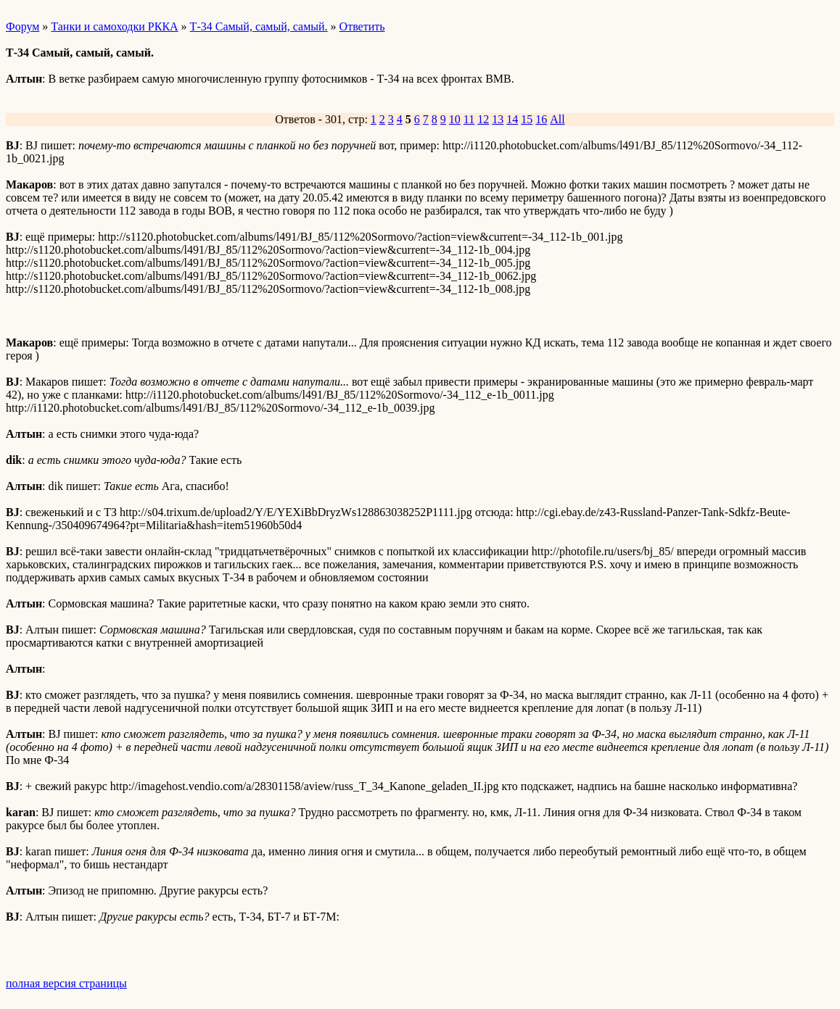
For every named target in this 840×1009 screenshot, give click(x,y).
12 (483, 119)
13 (497, 119)
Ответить (362, 26)
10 (455, 119)
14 (512, 119)
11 (469, 119)
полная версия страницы (66, 983)
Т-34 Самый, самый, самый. (259, 26)
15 (526, 119)
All (557, 119)
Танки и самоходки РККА (114, 26)
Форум (22, 26)
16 (541, 119)
